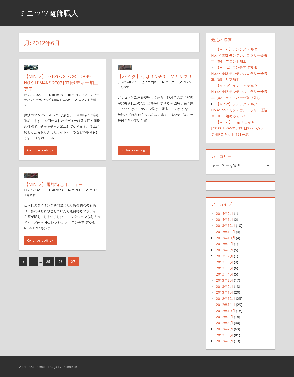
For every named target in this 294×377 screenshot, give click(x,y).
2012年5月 (224, 341)
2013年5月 (224, 268)
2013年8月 (224, 250)
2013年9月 (224, 243)
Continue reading (39, 150)
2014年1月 (224, 219)
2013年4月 (224, 274)
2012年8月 (224, 322)
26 (61, 261)
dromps (57, 95)
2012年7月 (224, 329)
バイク (170, 82)
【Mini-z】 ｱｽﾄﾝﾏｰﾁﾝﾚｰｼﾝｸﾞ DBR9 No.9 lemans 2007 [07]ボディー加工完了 (61, 83)
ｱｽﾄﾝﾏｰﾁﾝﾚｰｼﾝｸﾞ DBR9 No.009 (50, 100)
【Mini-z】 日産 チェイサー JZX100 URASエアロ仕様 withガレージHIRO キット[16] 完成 (239, 128)
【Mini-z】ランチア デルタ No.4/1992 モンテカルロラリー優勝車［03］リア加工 (239, 73)
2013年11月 (225, 231)
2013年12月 (225, 225)
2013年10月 (225, 237)
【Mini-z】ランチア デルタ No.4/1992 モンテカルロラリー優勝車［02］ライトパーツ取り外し (239, 91)
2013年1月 (224, 292)
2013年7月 (224, 256)
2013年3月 (224, 280)
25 (48, 261)
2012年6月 (224, 335)
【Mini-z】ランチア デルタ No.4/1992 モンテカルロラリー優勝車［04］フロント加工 (239, 55)
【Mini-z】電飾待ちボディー (53, 184)
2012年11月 (225, 304)
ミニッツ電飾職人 (48, 13)
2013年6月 (224, 262)
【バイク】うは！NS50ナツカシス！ (155, 76)
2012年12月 (225, 298)
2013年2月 (224, 286)
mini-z (76, 95)
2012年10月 (225, 310)
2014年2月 (224, 213)
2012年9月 (224, 316)
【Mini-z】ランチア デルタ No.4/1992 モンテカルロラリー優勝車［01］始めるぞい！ (239, 110)
